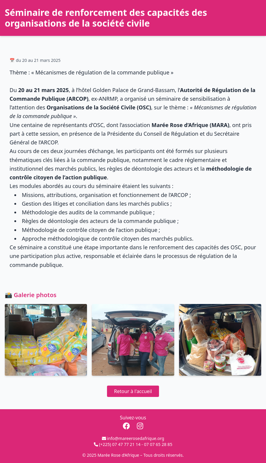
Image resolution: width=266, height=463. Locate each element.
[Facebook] (127, 426)
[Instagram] (140, 426)
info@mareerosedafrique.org (135, 438)
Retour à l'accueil (133, 391)
